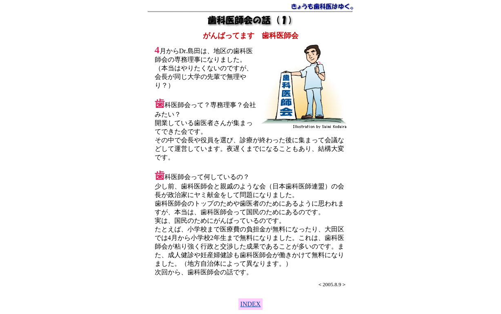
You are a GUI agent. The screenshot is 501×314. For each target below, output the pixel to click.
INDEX (250, 304)
